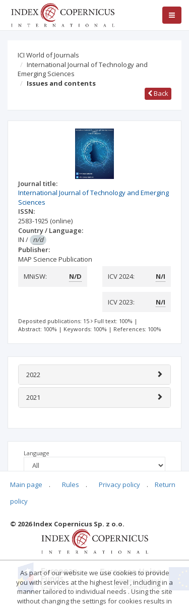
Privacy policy (119, 484)
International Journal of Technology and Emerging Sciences (83, 69)
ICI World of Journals (48, 54)
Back (158, 93)
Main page (26, 484)
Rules (70, 484)
